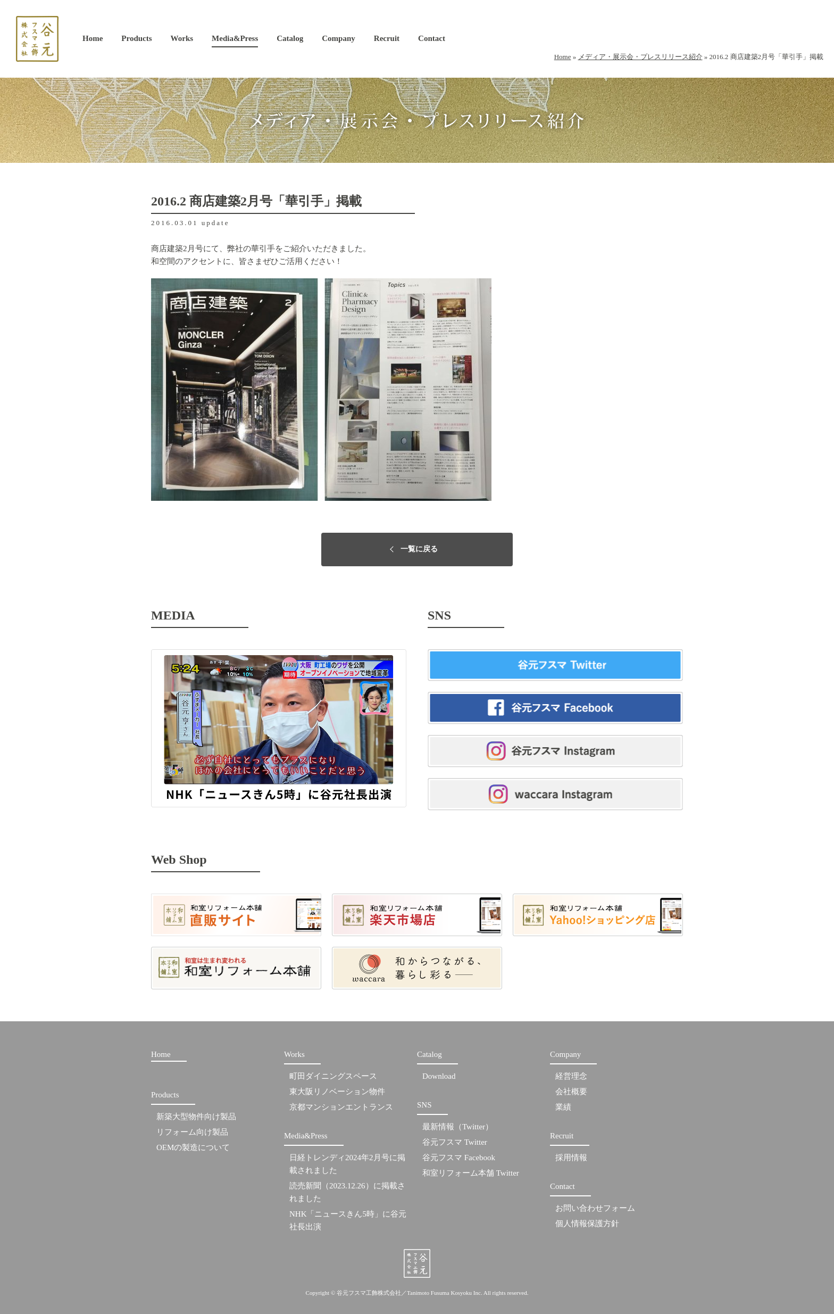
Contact (431, 40)
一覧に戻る (419, 549)
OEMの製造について (193, 1147)
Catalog (290, 40)
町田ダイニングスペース (333, 1076)
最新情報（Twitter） (457, 1126)
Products (136, 40)
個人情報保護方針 (587, 1223)
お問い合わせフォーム (595, 1208)
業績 (563, 1107)
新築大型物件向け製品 (196, 1116)
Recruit (386, 40)
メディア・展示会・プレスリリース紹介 (640, 57)
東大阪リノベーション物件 (337, 1091)
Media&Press (235, 40)
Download (439, 1076)
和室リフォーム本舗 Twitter (470, 1173)
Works (182, 40)
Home (92, 40)
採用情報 (571, 1157)
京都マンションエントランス (341, 1107)
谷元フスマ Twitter (454, 1142)
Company (338, 40)
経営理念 (571, 1076)
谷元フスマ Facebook (458, 1157)
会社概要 (571, 1091)
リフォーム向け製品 (192, 1132)
